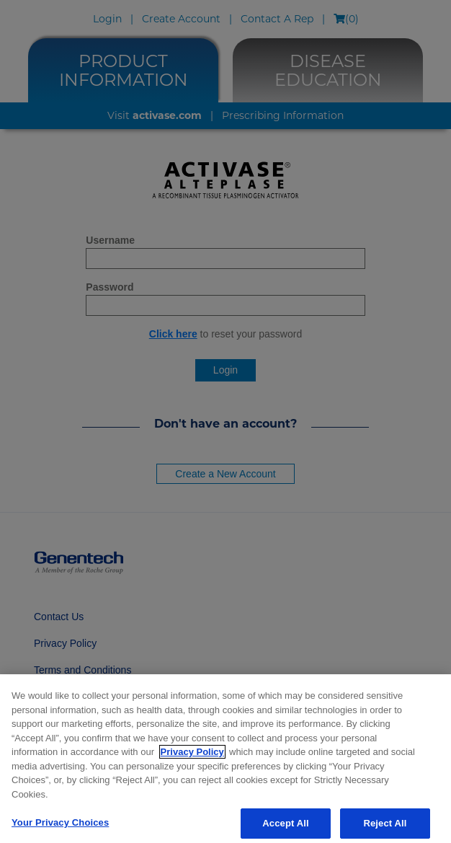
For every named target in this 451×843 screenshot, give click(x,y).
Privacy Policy (192, 758)
